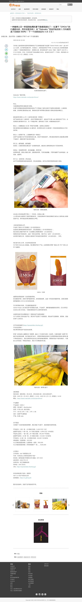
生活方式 (13, 9)
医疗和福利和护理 (14, 577)
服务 (29, 568)
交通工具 (12, 570)
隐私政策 (46, 566)
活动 (29, 572)
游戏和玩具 (13, 568)
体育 (11, 583)
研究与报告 (31, 579)
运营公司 (46, 564)
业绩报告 (30, 577)
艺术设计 (12, 579)
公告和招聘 (31, 583)
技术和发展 (31, 581)
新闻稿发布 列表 (20, 13)
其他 (29, 587)
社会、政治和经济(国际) (16, 590)
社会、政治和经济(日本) (16, 589)
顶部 (12, 13)
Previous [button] (14, 505)
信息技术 (51, 9)
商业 (58, 9)
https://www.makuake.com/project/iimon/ (25, 97)
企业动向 (30, 575)
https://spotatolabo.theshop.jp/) (33, 325)
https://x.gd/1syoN (25, 477)
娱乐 (20, 9)
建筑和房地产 (13, 572)
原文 (46, 20)
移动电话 (44, 9)
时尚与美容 (35, 9)
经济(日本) (33, 557)
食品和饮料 (27, 9)
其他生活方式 (27, 557)
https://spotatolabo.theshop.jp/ (26, 466)
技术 (11, 575)
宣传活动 (30, 573)
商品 (18, 553)
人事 (29, 585)
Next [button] (68, 505)
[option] (22, 504)
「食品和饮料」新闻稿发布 (33, 13)
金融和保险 (13, 573)
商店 (29, 570)
